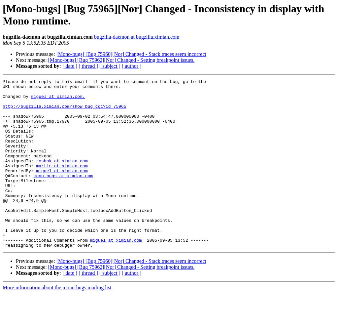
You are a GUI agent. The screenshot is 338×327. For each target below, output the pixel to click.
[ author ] (132, 66)
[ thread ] (88, 66)
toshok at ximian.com (61, 178)
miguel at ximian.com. (58, 100)
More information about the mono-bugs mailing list (57, 321)
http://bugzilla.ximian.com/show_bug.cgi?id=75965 (64, 112)
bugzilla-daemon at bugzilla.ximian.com (137, 37)
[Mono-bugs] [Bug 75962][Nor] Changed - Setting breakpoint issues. (121, 60)
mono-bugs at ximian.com (63, 195)
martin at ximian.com (61, 183)
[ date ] (69, 66)
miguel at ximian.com (61, 189)
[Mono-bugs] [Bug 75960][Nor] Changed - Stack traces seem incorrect (131, 54)
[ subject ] (109, 66)
